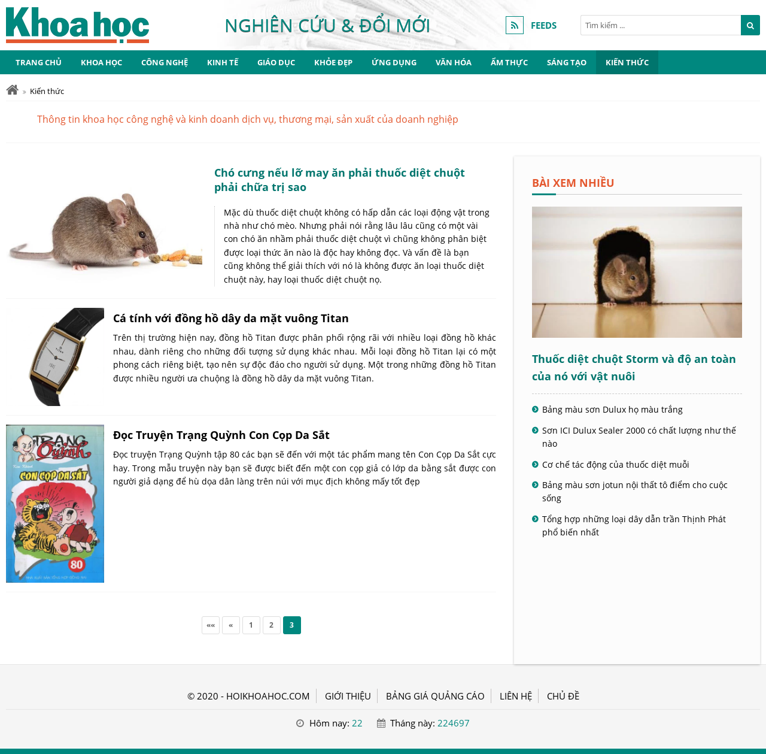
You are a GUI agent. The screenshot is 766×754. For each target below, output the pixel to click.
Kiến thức (627, 62)
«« (210, 625)
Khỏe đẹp (333, 62)
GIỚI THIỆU (348, 696)
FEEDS (544, 25)
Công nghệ (164, 62)
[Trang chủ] (12, 90)
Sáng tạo (566, 62)
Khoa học (101, 62)
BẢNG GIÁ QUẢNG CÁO (435, 696)
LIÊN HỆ (516, 696)
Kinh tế (222, 62)
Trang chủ (39, 62)
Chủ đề (563, 696)
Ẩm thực (509, 62)
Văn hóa (454, 62)
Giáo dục (276, 62)
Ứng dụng (394, 62)
